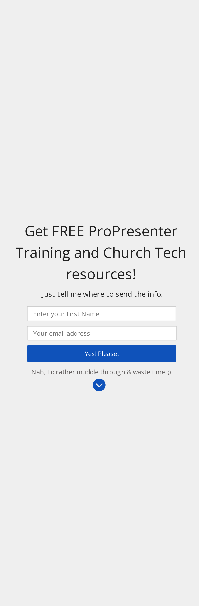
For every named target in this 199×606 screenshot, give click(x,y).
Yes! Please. (101, 353)
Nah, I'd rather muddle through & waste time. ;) (101, 371)
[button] (101, 252)
